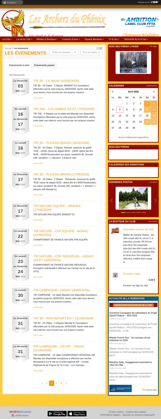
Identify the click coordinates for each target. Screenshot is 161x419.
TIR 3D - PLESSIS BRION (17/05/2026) (61, 174)
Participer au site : (148, 2)
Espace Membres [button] (93, 39)
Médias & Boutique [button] (46, 39)
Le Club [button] (6, 39)
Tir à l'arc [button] (113, 39)
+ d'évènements (151, 86)
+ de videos (153, 46)
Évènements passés (44, 65)
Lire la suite (38, 98)
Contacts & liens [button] (70, 39)
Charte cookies (116, 412)
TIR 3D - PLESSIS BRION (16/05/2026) (61, 143)
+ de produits (152, 221)
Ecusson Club (131, 273)
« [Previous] (42, 383)
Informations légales (110, 415)
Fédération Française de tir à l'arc (133, 305)
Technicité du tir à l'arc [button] (135, 39)
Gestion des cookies (136, 412)
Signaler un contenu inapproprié (139, 415)
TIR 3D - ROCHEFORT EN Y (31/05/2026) (63, 318)
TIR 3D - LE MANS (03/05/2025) (56, 81)
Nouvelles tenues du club (138, 229)
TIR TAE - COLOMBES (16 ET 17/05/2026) (63, 109)
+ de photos (153, 182)
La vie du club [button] (23, 39)
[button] (111, 200)
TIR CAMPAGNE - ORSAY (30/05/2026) (61, 290)
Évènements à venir (19, 65)
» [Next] (66, 383)
